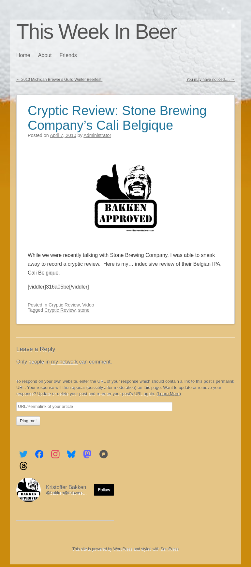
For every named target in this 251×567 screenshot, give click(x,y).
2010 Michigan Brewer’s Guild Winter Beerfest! (59, 79)
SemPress (170, 549)
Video (88, 304)
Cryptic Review (64, 304)
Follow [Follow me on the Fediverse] (104, 489)
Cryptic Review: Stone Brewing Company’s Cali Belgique (117, 117)
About (45, 55)
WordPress (122, 549)
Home (23, 55)
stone (83, 310)
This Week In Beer (96, 31)
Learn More (168, 393)
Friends (68, 55)
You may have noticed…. (210, 79)
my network (64, 362)
